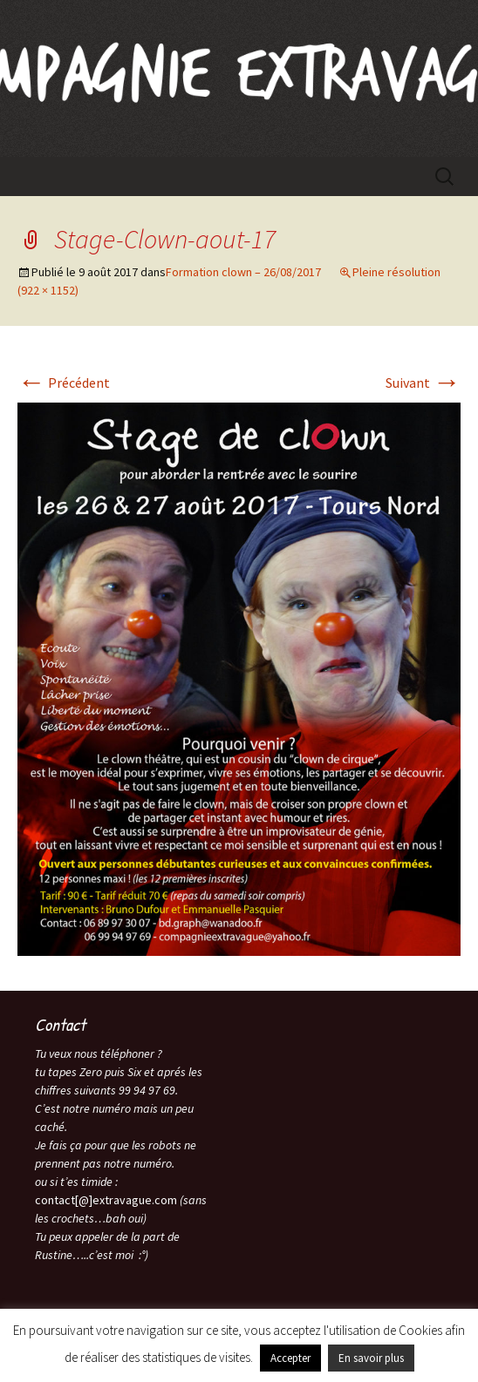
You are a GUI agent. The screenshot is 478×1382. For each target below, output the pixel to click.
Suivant (423, 382)
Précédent (63, 382)
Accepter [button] (290, 1358)
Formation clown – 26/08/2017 (243, 272)
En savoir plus (371, 1358)
